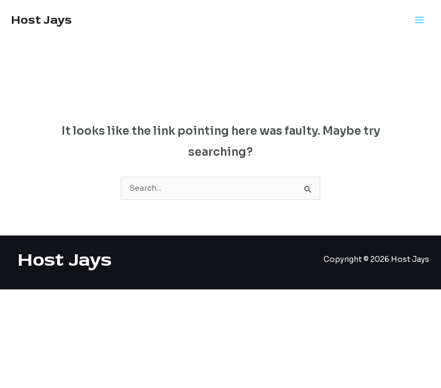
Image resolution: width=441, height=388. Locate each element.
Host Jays (41, 19)
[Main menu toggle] (420, 20)
